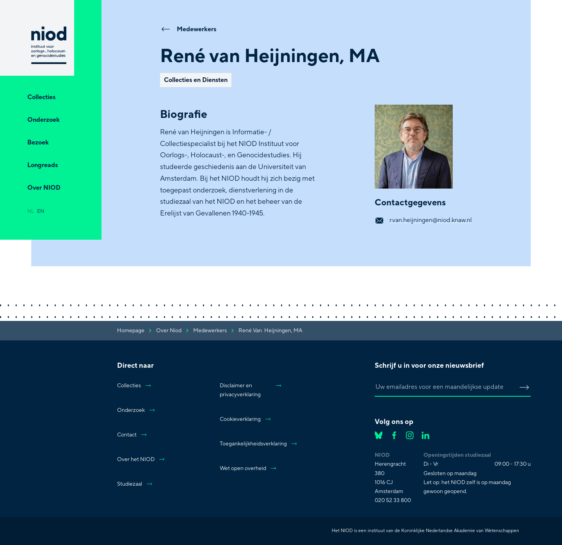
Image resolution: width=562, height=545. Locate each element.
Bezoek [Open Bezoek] (38, 142)
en (40, 211)
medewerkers (210, 330)
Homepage (130, 330)
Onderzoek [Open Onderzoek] (43, 120)
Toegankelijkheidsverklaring (251, 443)
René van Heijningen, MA (270, 330)
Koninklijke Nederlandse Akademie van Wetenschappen (460, 531)
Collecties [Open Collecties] (41, 97)
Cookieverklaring (246, 419)
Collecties (134, 385)
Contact (132, 434)
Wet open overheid (248, 468)
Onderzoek (136, 410)
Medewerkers (188, 28)
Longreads (42, 165)
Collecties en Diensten (196, 80)
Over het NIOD (141, 459)
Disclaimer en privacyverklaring (251, 390)
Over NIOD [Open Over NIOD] (43, 188)
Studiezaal (135, 484)
